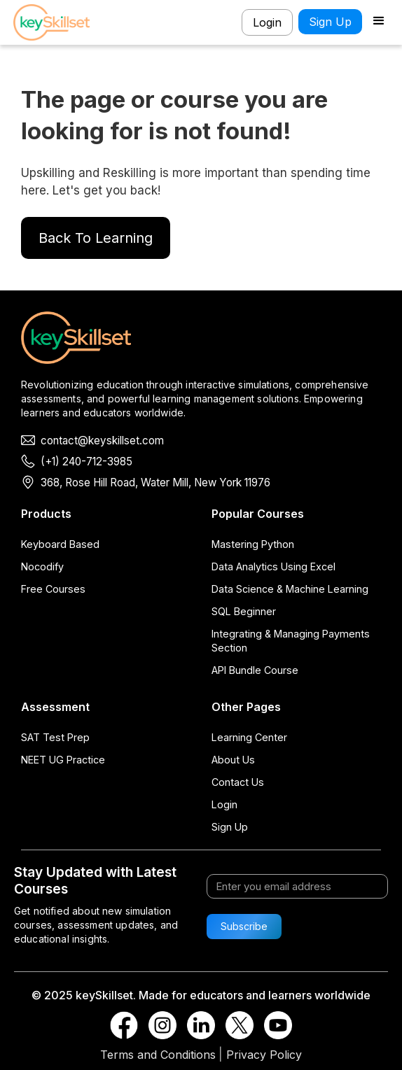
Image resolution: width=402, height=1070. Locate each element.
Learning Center (249, 737)
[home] (55, 22)
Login (267, 22)
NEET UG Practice (63, 760)
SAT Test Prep (55, 737)
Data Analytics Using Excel (273, 566)
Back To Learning (96, 238)
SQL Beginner (244, 611)
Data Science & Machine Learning (290, 589)
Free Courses (53, 589)
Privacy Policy (264, 1055)
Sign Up (330, 22)
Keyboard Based (60, 544)
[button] (379, 22)
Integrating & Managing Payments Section (291, 641)
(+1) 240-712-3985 (86, 461)
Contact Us (238, 782)
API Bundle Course (255, 670)
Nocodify (42, 566)
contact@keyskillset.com (102, 440)
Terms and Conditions (158, 1055)
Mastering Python (253, 544)
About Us (233, 760)
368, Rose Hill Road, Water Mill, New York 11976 (155, 482)
